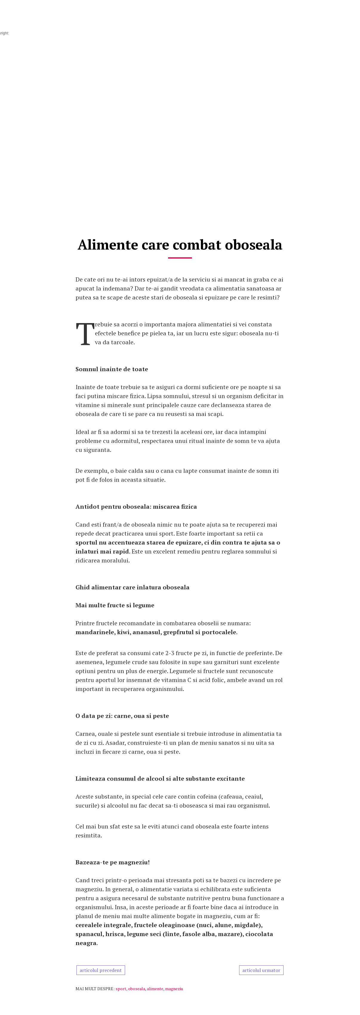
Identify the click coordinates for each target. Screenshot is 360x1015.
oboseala (136, 988)
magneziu (174, 988)
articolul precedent (101, 970)
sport (121, 988)
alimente (155, 988)
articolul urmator (261, 970)
